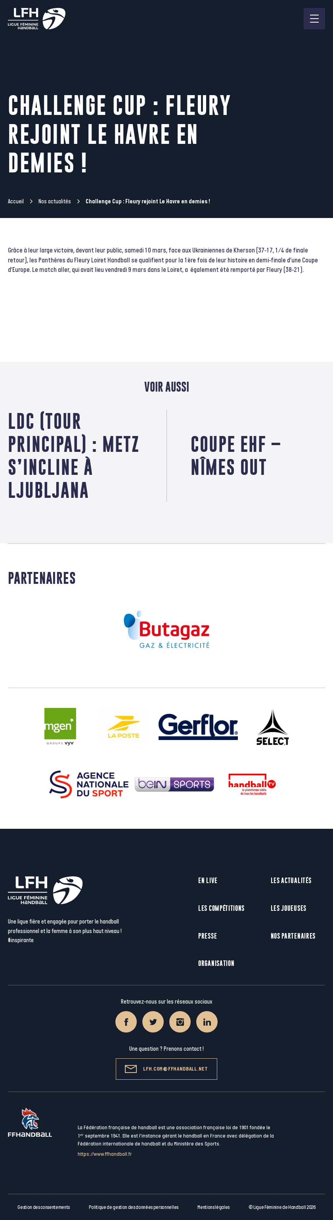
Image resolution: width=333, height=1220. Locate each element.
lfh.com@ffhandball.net (166, 1069)
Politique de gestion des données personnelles (133, 1207)
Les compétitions (221, 908)
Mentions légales (213, 1207)
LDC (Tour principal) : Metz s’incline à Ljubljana (74, 456)
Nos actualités (54, 201)
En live (208, 880)
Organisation (216, 963)
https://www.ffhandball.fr (105, 1154)
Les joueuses (288, 908)
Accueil (16, 201)
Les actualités (291, 880)
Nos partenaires (293, 936)
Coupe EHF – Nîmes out (236, 456)
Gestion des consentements (43, 1207)
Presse (207, 936)
